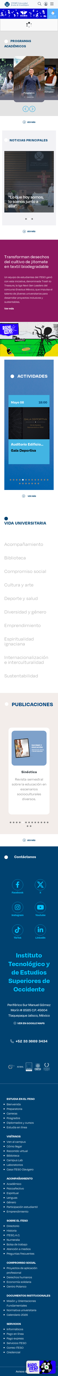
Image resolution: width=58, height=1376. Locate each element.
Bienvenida (14, 1104)
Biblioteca (15, 557)
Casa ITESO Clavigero (20, 1169)
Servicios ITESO (16, 1343)
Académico (14, 1184)
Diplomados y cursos (20, 1123)
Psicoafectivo (15, 1188)
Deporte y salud (21, 598)
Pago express (15, 1338)
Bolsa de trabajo (17, 1244)
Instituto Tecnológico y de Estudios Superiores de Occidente (29, 972)
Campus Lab (15, 1160)
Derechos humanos (19, 1277)
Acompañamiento (23, 544)
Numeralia (13, 1240)
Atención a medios (19, 1249)
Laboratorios (15, 1165)
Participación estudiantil (22, 1207)
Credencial (13, 1352)
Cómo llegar (14, 1146)
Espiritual (13, 1193)
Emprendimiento (22, 625)
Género (11, 1202)
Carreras (12, 1113)
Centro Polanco (16, 1286)
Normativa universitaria (21, 1310)
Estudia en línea (17, 1127)
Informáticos (15, 1329)
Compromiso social (25, 571)
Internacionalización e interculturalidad (26, 659)
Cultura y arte (19, 584)
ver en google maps (29, 1023)
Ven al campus (16, 1142)
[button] (26, 219)
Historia (12, 1231)
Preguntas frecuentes (20, 1254)
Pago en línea (15, 1334)
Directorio (13, 1226)
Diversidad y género (25, 611)
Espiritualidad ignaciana (19, 641)
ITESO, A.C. (13, 1235)
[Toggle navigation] (51, 3)
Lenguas (12, 1198)
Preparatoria (14, 1109)
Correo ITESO (15, 1348)
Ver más (9, 308)
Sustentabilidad (21, 675)
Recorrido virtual (17, 1151)
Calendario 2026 (17, 1315)
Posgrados (13, 1118)
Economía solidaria (19, 1282)
